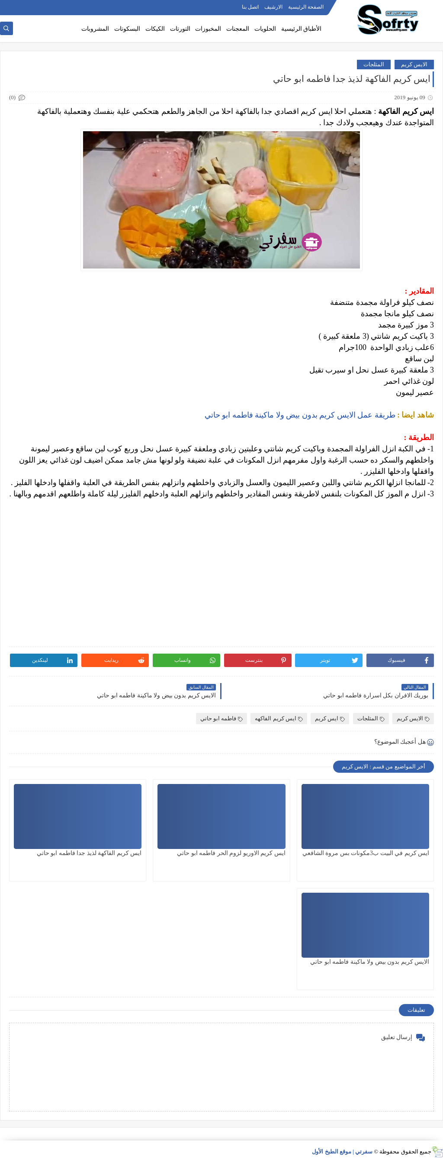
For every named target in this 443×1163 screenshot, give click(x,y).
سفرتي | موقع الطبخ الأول (342, 1151)
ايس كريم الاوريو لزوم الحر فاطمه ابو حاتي (231, 853)
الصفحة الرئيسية (306, 7)
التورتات (180, 29)
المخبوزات (208, 29)
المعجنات (237, 29)
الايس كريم (414, 64)
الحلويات (265, 29)
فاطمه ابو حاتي (221, 718)
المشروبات (95, 29)
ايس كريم (330, 718)
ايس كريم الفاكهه (279, 718)
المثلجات (373, 64)
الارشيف (273, 7)
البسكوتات (127, 29)
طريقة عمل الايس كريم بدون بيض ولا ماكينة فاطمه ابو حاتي (298, 415)
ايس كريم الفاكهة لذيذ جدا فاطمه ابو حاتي (89, 853)
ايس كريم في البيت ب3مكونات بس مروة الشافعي (366, 853)
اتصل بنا (250, 7)
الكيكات (155, 29)
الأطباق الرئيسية (301, 29)
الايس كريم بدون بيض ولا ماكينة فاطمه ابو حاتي (369, 962)
